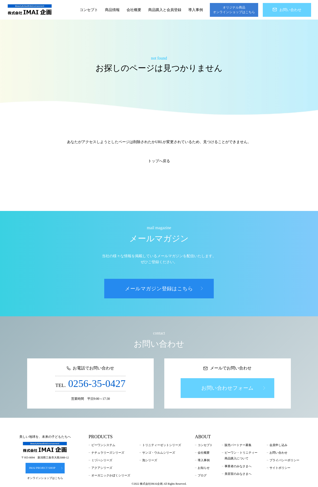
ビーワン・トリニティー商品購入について (241, 455)
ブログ (202, 475)
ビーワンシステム (103, 445)
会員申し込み (278, 445)
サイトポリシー (279, 468)
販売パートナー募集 (238, 445)
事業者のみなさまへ (238, 466)
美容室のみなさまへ (238, 473)
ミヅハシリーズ (101, 460)
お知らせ (204, 468)
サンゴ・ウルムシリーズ (158, 452)
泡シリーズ (149, 460)
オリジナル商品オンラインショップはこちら (234, 10)
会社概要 (134, 10)
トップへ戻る (159, 161)
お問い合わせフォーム (233, 388)
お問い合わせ (287, 10)
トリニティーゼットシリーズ (161, 445)
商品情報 (112, 10)
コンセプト (89, 10)
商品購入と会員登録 (164, 10)
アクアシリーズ (101, 468)
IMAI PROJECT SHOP (46, 468)
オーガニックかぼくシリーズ (110, 475)
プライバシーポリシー (284, 460)
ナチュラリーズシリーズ (107, 452)
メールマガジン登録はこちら (164, 288)
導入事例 (195, 10)
